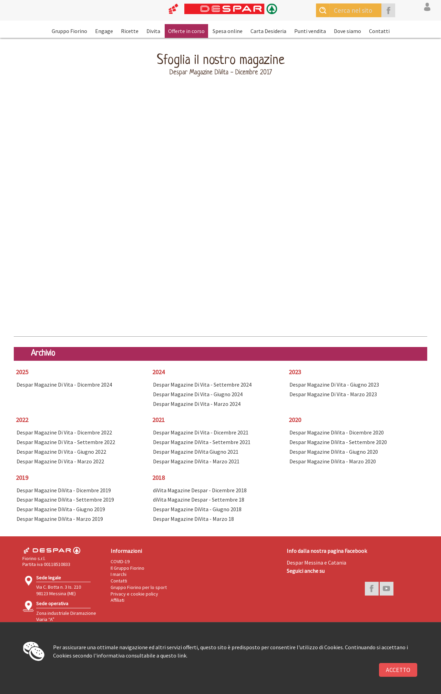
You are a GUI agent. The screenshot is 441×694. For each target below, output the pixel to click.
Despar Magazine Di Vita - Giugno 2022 (61, 451)
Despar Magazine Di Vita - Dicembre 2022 (64, 432)
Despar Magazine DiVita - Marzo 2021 (196, 461)
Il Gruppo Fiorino (127, 568)
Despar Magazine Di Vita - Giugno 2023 (334, 384)
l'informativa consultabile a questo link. (140, 655)
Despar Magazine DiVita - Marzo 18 (193, 518)
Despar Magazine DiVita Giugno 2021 (195, 451)
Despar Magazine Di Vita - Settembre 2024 (202, 384)
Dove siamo (347, 31)
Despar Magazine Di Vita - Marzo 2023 (333, 394)
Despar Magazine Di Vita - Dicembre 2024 (64, 384)
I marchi (118, 574)
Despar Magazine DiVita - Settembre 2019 (65, 499)
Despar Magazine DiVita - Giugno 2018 (197, 509)
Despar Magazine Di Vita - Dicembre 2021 (200, 432)
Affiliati (117, 600)
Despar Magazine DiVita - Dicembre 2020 (336, 432)
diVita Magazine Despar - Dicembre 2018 (200, 490)
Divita (153, 31)
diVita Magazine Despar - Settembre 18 (198, 499)
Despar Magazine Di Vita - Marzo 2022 (60, 461)
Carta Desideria (268, 31)
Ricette (130, 31)
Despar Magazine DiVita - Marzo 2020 (332, 461)
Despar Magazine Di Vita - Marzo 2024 (196, 403)
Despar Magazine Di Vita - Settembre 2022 (66, 442)
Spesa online (228, 31)
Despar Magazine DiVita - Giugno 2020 (333, 451)
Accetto (398, 670)
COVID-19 (120, 561)
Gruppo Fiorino (69, 31)
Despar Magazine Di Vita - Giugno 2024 (198, 394)
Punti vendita (310, 31)
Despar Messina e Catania (316, 562)
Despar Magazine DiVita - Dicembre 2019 (64, 490)
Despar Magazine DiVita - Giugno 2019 (61, 509)
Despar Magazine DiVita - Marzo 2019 (60, 518)
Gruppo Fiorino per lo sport (139, 587)
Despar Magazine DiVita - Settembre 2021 (201, 442)
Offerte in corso (186, 31)
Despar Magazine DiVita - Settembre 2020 (338, 442)
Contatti (379, 31)
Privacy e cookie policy (134, 594)
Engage (104, 31)
